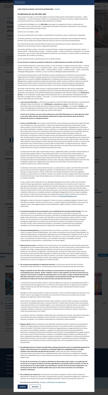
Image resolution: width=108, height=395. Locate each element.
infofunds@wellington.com (68, 196)
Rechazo (35, 387)
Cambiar (57, 9)
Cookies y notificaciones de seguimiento (53, 382)
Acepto (22, 387)
